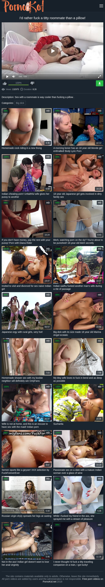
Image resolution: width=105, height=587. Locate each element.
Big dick (20, 103)
